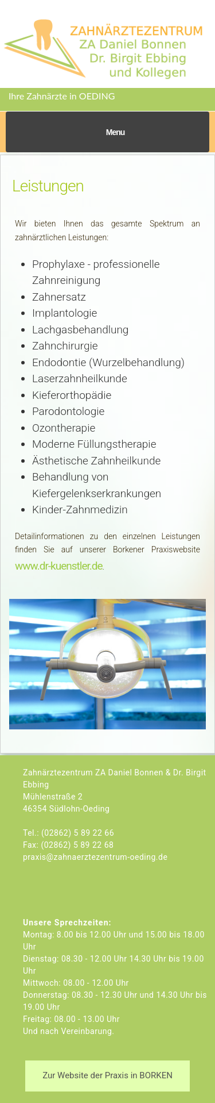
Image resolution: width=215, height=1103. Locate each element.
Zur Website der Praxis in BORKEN (107, 1075)
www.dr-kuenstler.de (59, 565)
